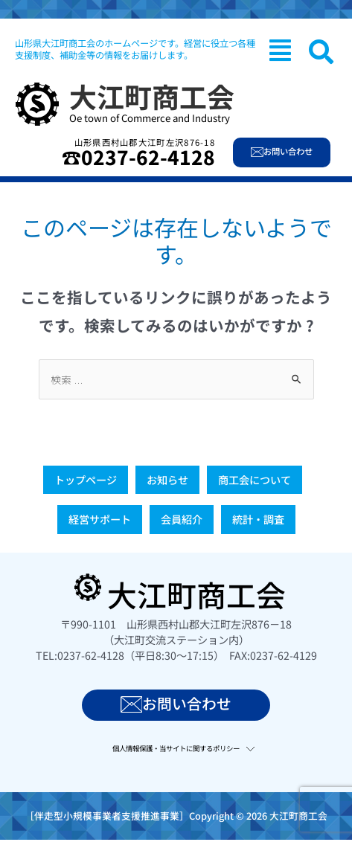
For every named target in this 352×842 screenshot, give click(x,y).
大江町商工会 (151, 96)
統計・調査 (258, 519)
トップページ (85, 479)
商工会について (254, 479)
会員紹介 (181, 519)
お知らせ (167, 479)
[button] (280, 49)
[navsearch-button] (321, 51)
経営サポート (99, 519)
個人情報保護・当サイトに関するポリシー (176, 748)
